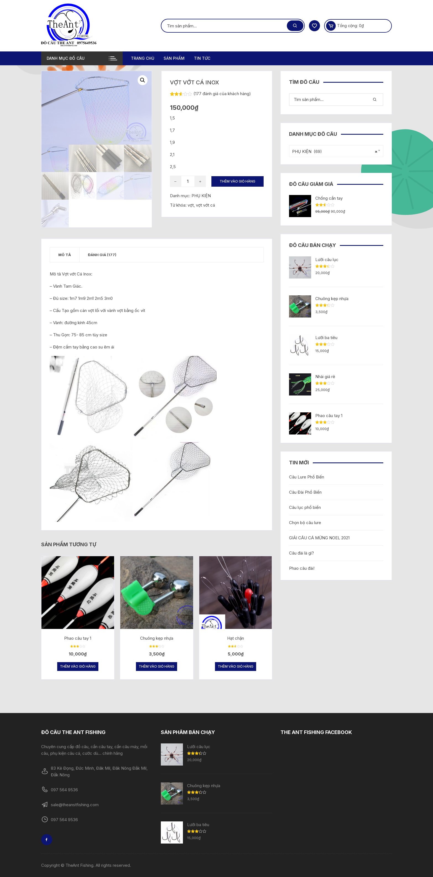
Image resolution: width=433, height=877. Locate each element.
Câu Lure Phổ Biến (306, 477)
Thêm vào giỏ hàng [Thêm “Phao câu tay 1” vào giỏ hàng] (78, 667)
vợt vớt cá (205, 205)
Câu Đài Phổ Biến (305, 492)
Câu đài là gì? (301, 553)
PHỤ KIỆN (201, 195)
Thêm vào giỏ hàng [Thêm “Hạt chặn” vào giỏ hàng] (235, 667)
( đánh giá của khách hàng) (222, 93)
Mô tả (64, 255)
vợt (191, 205)
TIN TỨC (202, 58)
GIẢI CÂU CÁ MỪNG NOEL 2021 (319, 537)
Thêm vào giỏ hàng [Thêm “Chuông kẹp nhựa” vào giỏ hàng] (156, 667)
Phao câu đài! (301, 568)
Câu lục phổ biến (305, 507)
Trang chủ (142, 58)
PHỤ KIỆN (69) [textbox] (334, 151)
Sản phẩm (174, 58)
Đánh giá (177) (102, 255)
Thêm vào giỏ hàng (237, 181)
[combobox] (336, 151)
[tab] (65, 255)
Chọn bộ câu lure (305, 522)
